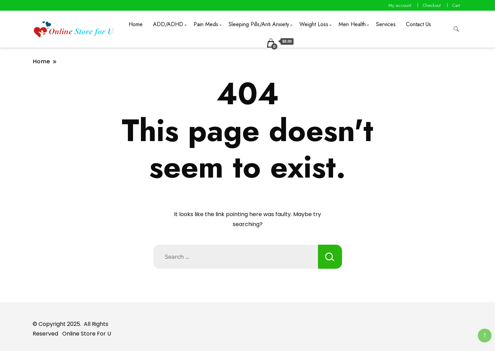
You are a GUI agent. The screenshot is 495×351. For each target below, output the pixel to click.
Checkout (431, 5)
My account (399, 5)
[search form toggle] (456, 29)
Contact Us (418, 24)
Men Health (352, 24)
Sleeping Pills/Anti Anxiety (259, 24)
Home (136, 24)
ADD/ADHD (168, 24)
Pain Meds (206, 24)
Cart (456, 5)
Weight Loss (313, 24)
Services (386, 24)
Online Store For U (86, 334)
